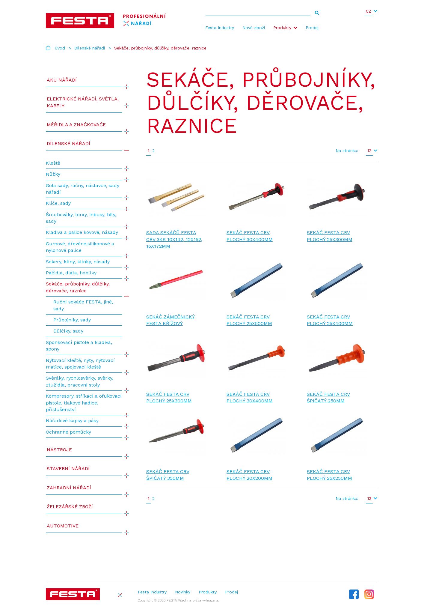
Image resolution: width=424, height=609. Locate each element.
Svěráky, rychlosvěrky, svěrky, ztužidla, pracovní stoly (79, 381)
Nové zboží (253, 27)
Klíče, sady (58, 203)
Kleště (53, 163)
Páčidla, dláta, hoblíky (71, 273)
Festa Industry (219, 27)
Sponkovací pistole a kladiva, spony (79, 345)
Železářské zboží (70, 506)
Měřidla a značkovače (76, 124)
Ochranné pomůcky (68, 432)
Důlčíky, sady (68, 331)
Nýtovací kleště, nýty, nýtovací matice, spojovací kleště (80, 363)
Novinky (182, 592)
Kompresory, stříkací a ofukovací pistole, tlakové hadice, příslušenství (84, 402)
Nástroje (59, 449)
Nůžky (53, 174)
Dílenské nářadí (89, 48)
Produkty (282, 27)
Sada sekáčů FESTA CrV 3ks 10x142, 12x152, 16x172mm (174, 239)
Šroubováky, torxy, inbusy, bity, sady (81, 218)
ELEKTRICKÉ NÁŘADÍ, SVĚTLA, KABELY (83, 102)
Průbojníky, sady (72, 320)
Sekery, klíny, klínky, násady (78, 261)
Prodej (312, 27)
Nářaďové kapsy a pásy (72, 420)
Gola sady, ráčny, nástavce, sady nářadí (82, 189)
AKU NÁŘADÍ (62, 80)
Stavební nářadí (68, 468)
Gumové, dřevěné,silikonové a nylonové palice (80, 247)
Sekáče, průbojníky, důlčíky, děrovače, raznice (78, 287)
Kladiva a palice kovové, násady (82, 232)
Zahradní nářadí (69, 488)
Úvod (60, 48)
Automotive (63, 526)
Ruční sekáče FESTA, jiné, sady (83, 305)
